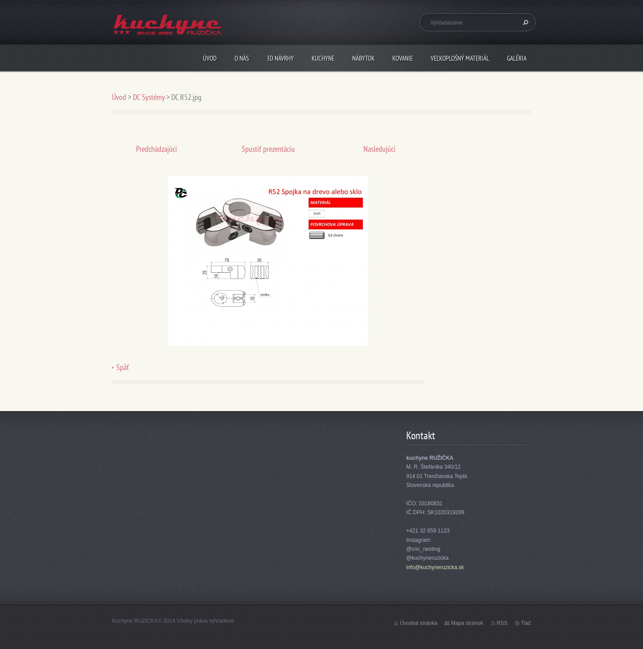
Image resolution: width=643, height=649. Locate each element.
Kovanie (402, 58)
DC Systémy (149, 97)
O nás (242, 58)
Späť (122, 367)
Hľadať (524, 22)
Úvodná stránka (418, 623)
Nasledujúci (379, 149)
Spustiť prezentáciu (268, 149)
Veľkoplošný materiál (460, 58)
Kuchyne (323, 58)
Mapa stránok (467, 623)
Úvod (210, 58)
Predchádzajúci (156, 149)
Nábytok (363, 58)
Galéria (517, 58)
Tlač (526, 623)
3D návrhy (280, 58)
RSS (502, 623)
